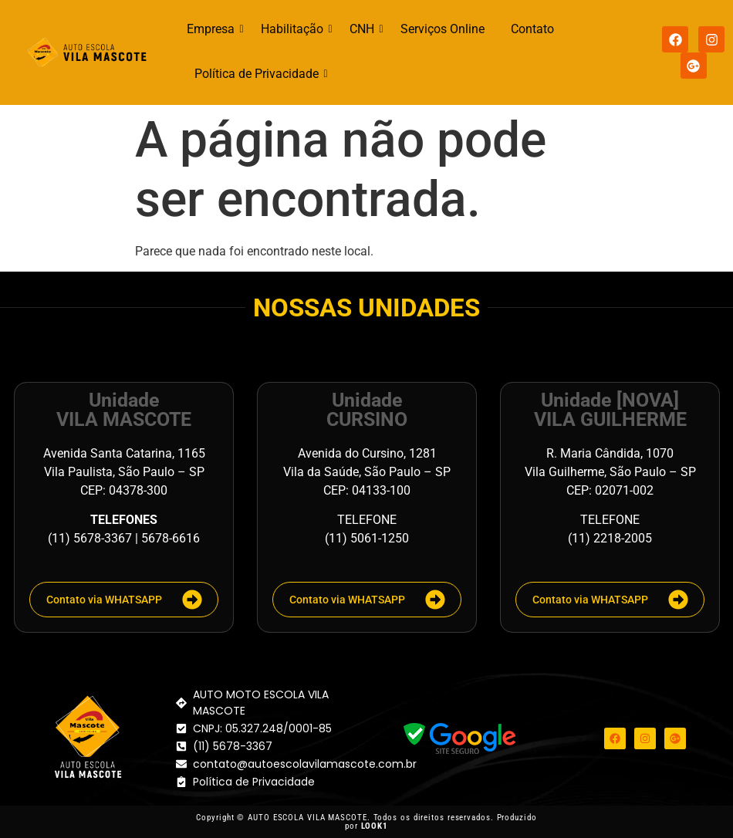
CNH (365, 29)
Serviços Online (442, 29)
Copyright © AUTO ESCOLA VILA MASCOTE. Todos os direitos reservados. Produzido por (366, 822)
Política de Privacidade (259, 73)
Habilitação (295, 29)
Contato (532, 29)
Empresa (213, 29)
